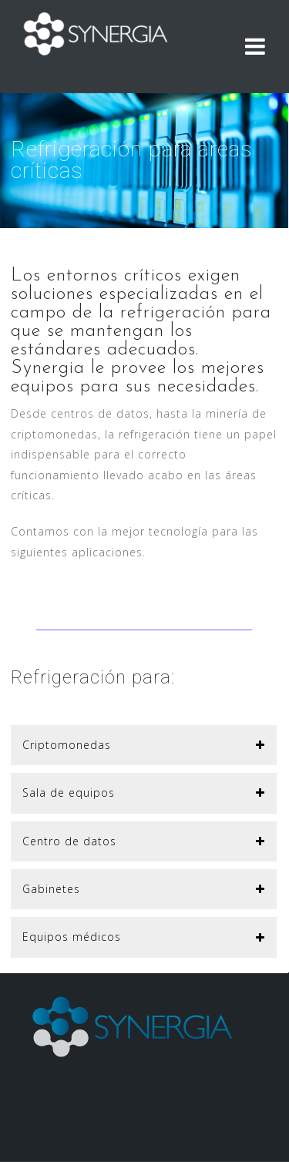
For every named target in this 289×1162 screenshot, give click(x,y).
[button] (143, 745)
